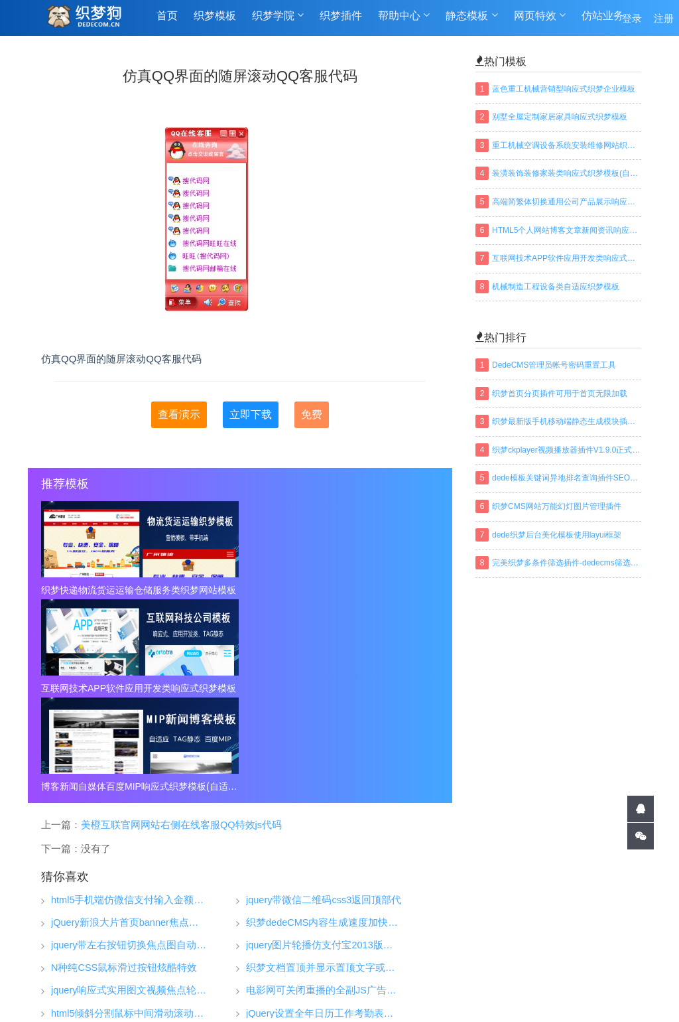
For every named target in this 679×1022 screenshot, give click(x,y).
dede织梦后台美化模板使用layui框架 (556, 535)
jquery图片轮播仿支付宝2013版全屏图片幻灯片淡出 (324, 749)
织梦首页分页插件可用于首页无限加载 (559, 393)
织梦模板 (215, 21)
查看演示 (179, 414)
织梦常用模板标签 (485, 992)
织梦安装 (443, 937)
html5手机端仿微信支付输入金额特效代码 (129, 703)
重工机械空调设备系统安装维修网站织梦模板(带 (566, 145)
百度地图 (410, 992)
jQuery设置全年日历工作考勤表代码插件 (324, 817)
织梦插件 (341, 21)
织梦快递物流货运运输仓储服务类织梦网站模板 (104, 590)
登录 (632, 21)
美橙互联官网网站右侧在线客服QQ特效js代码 (181, 627)
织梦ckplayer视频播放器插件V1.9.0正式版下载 (566, 450)
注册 (664, 21)
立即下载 (250, 414)
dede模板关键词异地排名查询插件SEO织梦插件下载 (566, 477)
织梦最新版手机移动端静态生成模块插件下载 (566, 421)
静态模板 (471, 21)
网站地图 (351, 992)
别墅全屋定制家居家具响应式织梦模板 (559, 116)
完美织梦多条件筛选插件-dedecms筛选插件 (566, 562)
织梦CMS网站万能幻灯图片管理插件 (556, 506)
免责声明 (549, 957)
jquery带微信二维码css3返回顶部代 (323, 703)
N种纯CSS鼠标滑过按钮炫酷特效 (124, 771)
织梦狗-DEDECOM (229, 959)
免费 (311, 414)
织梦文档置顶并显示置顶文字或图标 (324, 771)
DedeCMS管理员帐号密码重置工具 (554, 365)
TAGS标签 (290, 992)
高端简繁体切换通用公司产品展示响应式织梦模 (566, 201)
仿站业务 (603, 21)
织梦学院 (278, 21)
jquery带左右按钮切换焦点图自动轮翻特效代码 (129, 749)
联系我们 (549, 977)
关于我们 (549, 917)
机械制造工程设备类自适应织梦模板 (555, 286)
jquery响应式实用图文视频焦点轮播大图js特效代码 (129, 794)
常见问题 (549, 937)
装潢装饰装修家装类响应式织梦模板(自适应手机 (566, 173)
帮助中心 (404, 21)
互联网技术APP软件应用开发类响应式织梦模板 (240, 590)
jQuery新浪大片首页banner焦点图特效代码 (129, 726)
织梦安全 (443, 957)
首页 (167, 21)
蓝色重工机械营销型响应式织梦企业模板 (563, 89)
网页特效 (540, 21)
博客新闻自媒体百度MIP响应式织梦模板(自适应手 (375, 590)
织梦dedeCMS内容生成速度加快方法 (324, 726)
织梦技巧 (443, 917)
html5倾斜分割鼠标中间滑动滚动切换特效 (129, 817)
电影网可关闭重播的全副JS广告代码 (324, 794)
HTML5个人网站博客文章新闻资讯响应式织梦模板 (566, 230)
